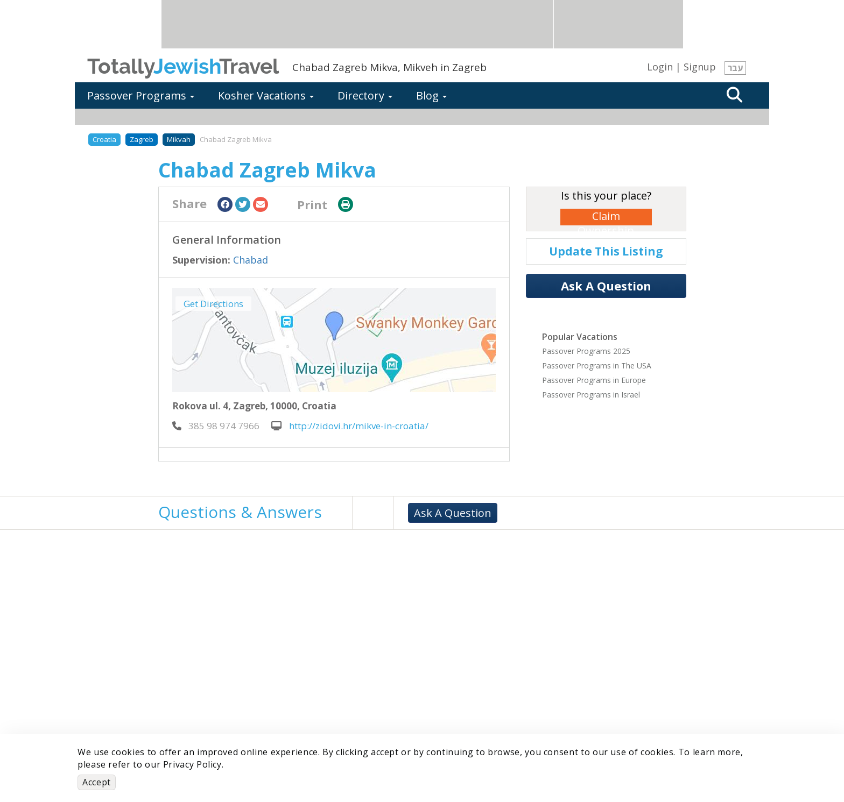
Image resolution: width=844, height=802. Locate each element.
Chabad (250, 259)
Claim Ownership (606, 217)
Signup (700, 66)
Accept (96, 782)
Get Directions (213, 303)
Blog (431, 95)
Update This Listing (606, 251)
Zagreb (141, 139)
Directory (364, 95)
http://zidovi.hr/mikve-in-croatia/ (349, 426)
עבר (735, 68)
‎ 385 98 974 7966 (215, 426)
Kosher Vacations (266, 95)
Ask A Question (606, 286)
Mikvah (179, 139)
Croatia (104, 139)
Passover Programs (140, 95)
